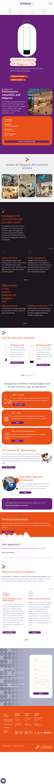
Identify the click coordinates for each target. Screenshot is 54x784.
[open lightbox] (10, 180)
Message (35, 677)
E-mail (34, 664)
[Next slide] (51, 248)
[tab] (25, 279)
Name (34, 660)
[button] (50, 3)
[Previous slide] (49, 248)
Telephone (36, 669)
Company (35, 674)
